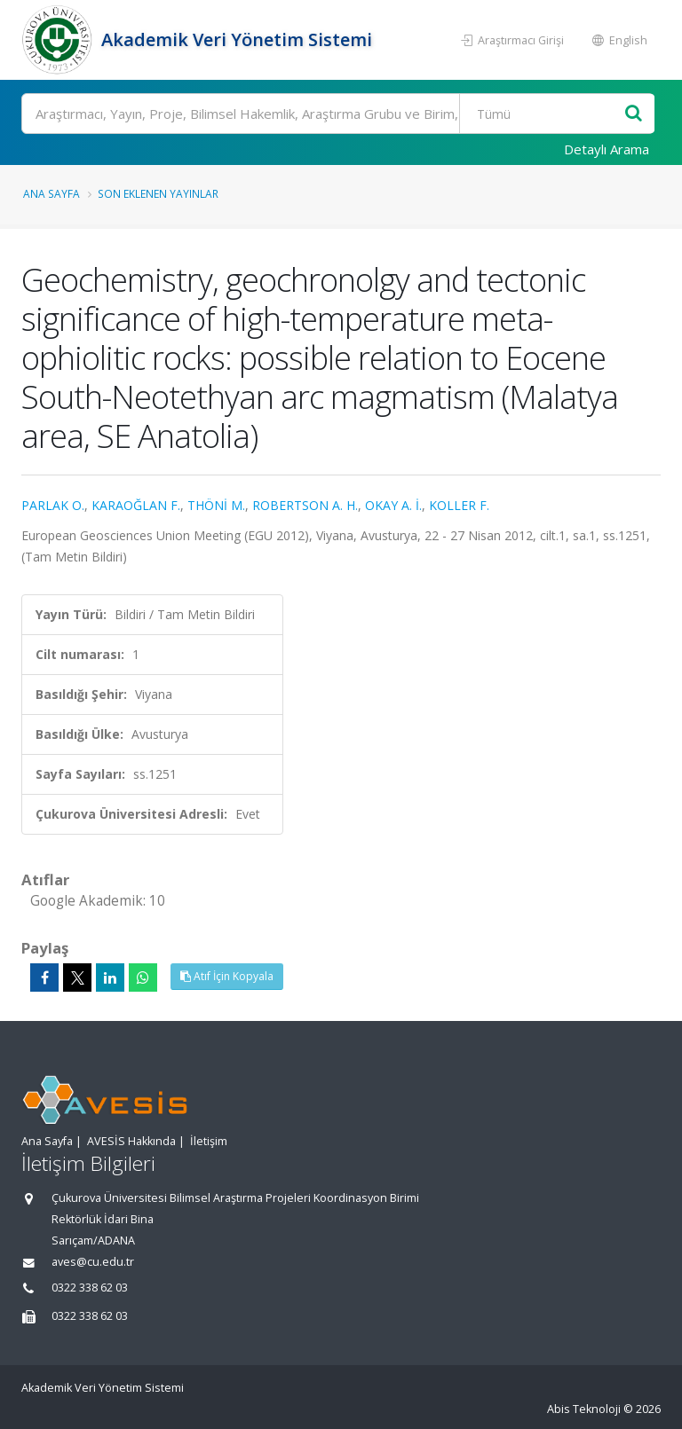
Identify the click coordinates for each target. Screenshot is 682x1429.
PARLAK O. (52, 505)
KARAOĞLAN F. (135, 505)
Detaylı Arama (606, 149)
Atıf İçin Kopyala (227, 976)
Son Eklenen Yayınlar (158, 193)
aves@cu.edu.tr (93, 1261)
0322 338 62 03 (90, 1287)
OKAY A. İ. (393, 505)
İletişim (208, 1141)
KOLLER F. (459, 505)
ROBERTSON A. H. (305, 505)
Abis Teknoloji (584, 1409)
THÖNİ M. (216, 505)
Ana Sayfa (51, 193)
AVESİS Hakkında (131, 1141)
